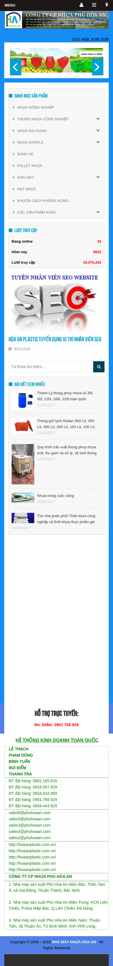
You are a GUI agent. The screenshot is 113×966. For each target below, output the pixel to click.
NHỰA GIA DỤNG (30, 131)
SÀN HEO (23, 177)
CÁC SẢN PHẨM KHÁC (34, 212)
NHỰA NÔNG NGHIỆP (33, 107)
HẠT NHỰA (24, 189)
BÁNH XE (23, 154)
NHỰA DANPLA (28, 142)
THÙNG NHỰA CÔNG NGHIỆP (41, 119)
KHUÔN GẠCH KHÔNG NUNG (41, 201)
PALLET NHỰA (27, 166)
